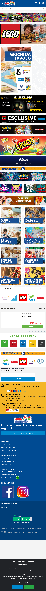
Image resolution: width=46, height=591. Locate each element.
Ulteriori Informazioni (23, 582)
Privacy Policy (5, 510)
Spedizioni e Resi (6, 465)
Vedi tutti (42, 288)
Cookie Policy (5, 507)
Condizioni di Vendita (7, 462)
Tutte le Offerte (41, 308)
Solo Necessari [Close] (18, 587)
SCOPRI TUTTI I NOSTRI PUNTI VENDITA (23, 433)
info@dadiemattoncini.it (8, 475)
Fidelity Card (5, 459)
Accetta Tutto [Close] (29, 587)
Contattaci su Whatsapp (10, 478)
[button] (42, 3)
